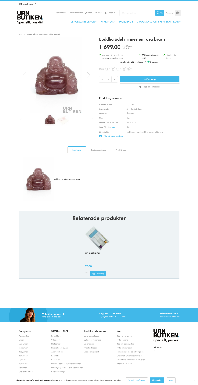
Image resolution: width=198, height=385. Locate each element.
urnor (106, 57)
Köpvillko (55, 355)
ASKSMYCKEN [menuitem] (108, 21)
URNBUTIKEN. (60, 331)
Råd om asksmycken (125, 343)
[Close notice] (194, 380)
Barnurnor (23, 355)
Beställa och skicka (95, 331)
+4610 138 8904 (95, 12)
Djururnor (23, 359)
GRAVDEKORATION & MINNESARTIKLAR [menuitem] (158, 21)
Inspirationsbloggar (59, 347)
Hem (20, 34)
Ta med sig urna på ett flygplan (130, 351)
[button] (27, 3)
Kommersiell (61, 12)
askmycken (118, 57)
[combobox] (142, 13)
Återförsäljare (57, 351)
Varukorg (169, 12)
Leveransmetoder (91, 335)
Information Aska (124, 363)
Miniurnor (23, 347)
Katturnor (23, 367)
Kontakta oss (56, 335)
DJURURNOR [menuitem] (126, 21)
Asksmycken (24, 335)
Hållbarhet (55, 343)
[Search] (159, 13)
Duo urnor (23, 343)
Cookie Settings (58, 371)
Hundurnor (23, 363)
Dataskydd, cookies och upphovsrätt (67, 367)
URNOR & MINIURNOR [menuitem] (82, 21)
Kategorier (25, 331)
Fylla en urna (122, 339)
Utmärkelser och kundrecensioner (66, 363)
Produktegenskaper (98, 150)
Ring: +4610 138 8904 (110, 313)
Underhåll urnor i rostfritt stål (129, 355)
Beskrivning (76, 150)
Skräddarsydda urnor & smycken (131, 359)
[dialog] (99, 380)
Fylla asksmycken (124, 347)
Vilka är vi (55, 339)
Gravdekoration (26, 371)
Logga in (111, 12)
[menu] (125, 21)
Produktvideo (121, 150)
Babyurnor (23, 351)
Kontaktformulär (76, 12)
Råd (119, 331)
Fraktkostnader (90, 347)
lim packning (92, 252)
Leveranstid (89, 343)
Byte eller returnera (92, 339)
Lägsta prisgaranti (91, 351)
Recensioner (56, 359)
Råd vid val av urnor (125, 335)
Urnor (21, 339)
